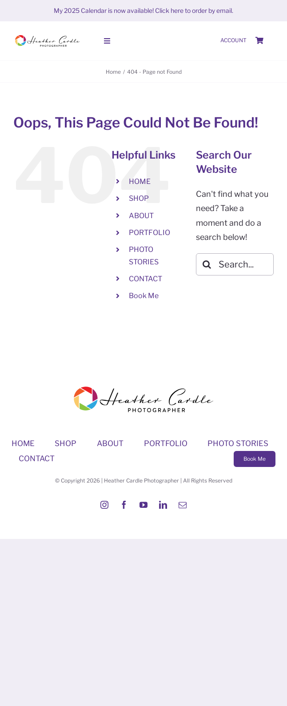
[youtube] (143, 504)
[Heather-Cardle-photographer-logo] (47, 35)
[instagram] (104, 504)
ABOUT (141, 215)
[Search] (207, 264)
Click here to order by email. (194, 10)
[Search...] (235, 264)
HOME (140, 181)
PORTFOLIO (149, 232)
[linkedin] (163, 504)
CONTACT (145, 279)
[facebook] (124, 504)
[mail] (182, 504)
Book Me (144, 295)
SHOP (139, 198)
